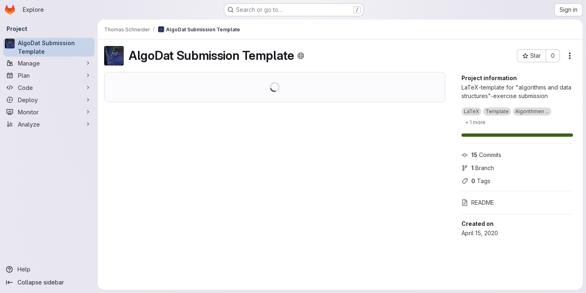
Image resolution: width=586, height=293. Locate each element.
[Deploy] (48, 99)
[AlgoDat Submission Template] (48, 47)
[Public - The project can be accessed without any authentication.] (300, 55)
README (477, 202)
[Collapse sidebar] (48, 282)
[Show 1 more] (475, 122)
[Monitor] (48, 112)
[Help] (48, 269)
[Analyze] (48, 124)
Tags (475, 180)
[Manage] (48, 63)
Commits (481, 154)
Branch (477, 167)
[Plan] (48, 75)
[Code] (48, 87)
